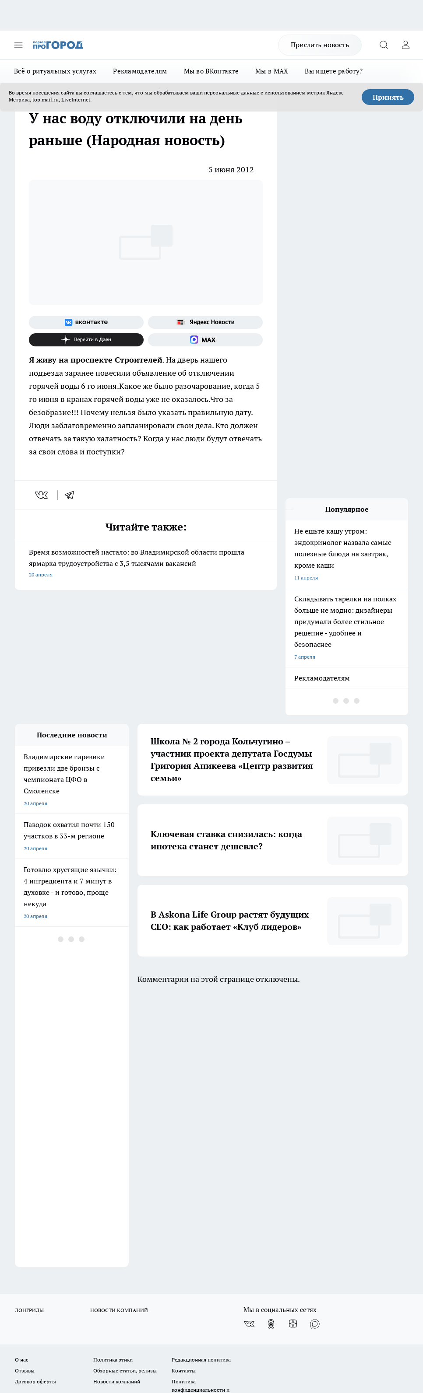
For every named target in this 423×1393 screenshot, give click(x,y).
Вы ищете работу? (334, 71)
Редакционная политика (201, 1086)
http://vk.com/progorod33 (197, 1299)
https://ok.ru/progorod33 (263, 1299)
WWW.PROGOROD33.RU (89, 1156)
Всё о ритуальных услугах (55, 71)
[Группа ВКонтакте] (86, 322)
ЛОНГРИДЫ (29, 1037)
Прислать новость (320, 44)
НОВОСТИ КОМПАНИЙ (119, 1037)
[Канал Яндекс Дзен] (86, 339)
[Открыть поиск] (383, 45)
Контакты (184, 1098)
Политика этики (113, 1086)
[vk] (42, 495)
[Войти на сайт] (405, 45)
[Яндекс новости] (205, 322)
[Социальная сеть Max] (205, 339)
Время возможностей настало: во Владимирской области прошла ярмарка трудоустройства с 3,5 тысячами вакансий (146, 564)
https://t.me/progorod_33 (328, 1299)
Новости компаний (116, 1109)
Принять (388, 97)
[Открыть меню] (18, 45)
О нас (21, 1086)
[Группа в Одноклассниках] (271, 1051)
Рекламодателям (140, 71)
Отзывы (25, 1098)
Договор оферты (35, 1109)
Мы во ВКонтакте (211, 71)
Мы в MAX (271, 71)
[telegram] (72, 495)
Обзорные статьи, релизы (125, 1098)
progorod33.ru (275, 1278)
